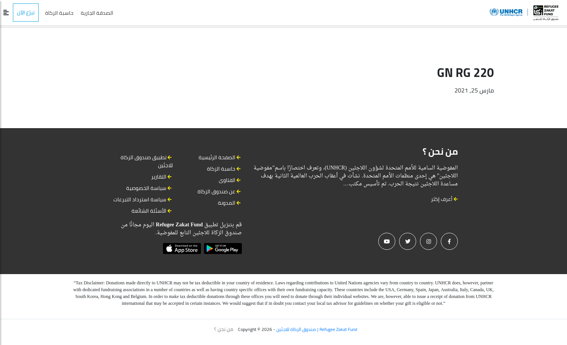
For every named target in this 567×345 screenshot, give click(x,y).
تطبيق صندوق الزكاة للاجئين (147, 161)
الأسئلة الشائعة (149, 211)
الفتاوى (227, 180)
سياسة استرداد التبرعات (139, 199)
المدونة (226, 203)
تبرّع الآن (25, 12)
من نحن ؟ (223, 329)
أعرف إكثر (444, 199)
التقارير (158, 177)
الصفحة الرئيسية (217, 157)
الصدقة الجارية (97, 13)
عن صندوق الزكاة (216, 191)
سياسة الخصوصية (146, 188)
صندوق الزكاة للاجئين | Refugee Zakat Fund (316, 329)
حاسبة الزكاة (59, 13)
